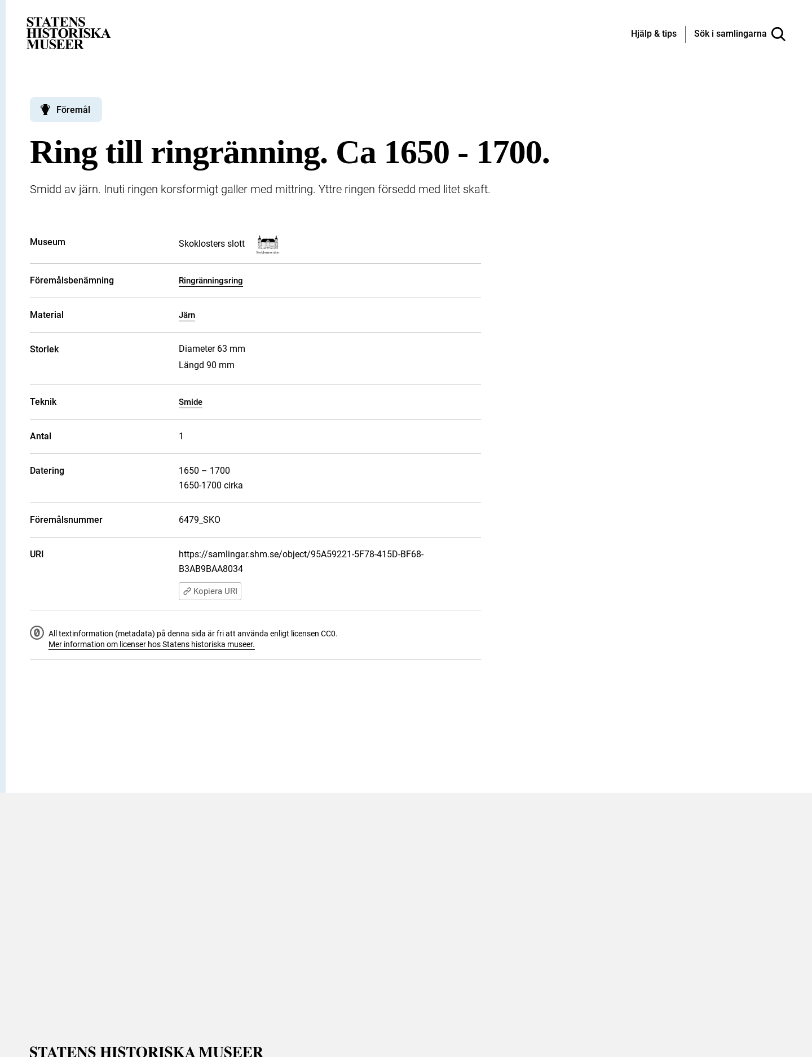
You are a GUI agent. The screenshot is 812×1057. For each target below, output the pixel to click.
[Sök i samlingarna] (739, 34)
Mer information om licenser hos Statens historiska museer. (151, 644)
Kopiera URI (210, 591)
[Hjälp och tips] (654, 34)
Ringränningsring (211, 281)
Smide (190, 402)
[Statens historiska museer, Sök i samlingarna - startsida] (69, 32)
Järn (187, 315)
